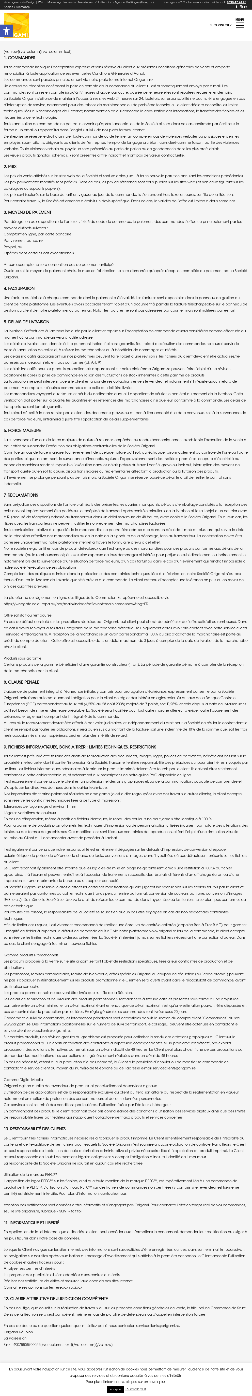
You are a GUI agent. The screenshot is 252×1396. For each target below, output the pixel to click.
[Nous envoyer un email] (245, 7)
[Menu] (240, 25)
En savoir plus (135, 1389)
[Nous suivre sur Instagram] (241, 7)
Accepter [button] (115, 1389)
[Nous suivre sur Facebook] (236, 7)
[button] (6, 31)
